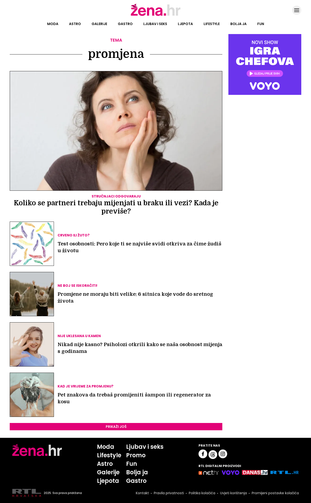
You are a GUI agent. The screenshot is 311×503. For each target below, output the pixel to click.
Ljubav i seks (155, 23)
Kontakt (142, 493)
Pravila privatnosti (169, 493)
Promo (136, 455)
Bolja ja (238, 23)
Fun (260, 23)
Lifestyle (212, 23)
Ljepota (185, 23)
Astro (75, 23)
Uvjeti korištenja (233, 493)
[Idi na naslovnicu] (156, 15)
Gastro (125, 23)
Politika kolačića (202, 493)
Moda (52, 23)
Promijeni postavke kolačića (275, 493)
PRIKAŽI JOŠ (116, 426)
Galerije (99, 23)
